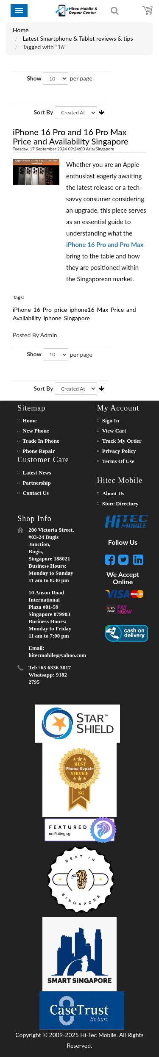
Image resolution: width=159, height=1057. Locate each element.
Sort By (43, 112)
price (60, 309)
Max (103, 309)
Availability (27, 318)
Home (20, 29)
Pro (47, 309)
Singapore (77, 318)
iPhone (22, 309)
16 (36, 309)
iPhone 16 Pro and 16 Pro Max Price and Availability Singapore (70, 136)
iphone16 (82, 309)
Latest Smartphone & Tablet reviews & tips (78, 38)
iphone (52, 318)
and (131, 309)
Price (117, 309)
